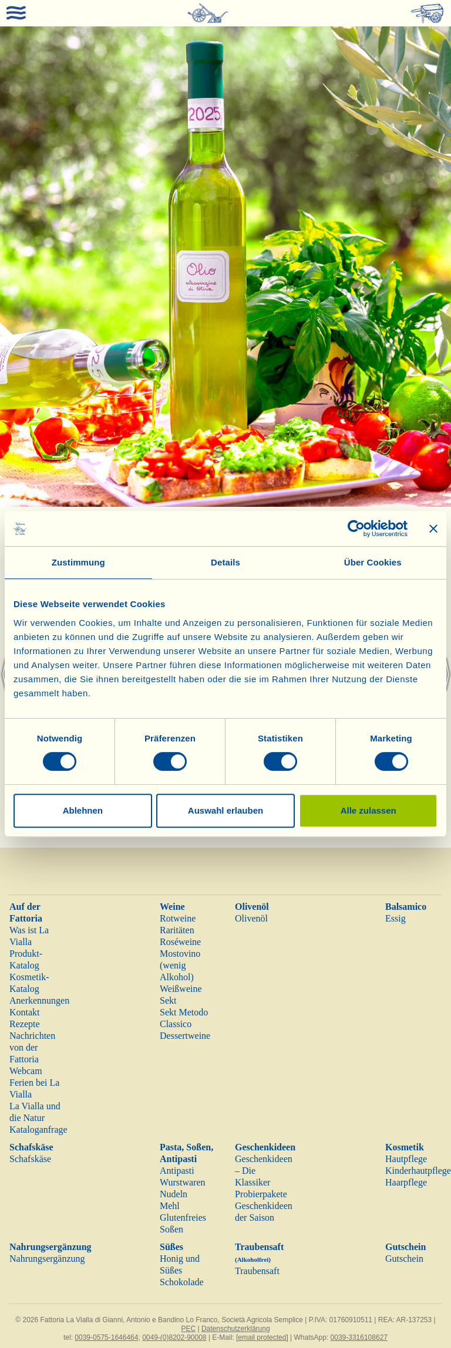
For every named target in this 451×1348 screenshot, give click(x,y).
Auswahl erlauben (225, 810)
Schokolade (182, 1282)
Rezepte (24, 1024)
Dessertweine (185, 1036)
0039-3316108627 (359, 1337)
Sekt (168, 1000)
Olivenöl (252, 907)
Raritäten (177, 930)
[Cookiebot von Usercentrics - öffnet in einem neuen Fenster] (356, 528)
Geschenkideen (265, 1147)
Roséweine (180, 942)
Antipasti (177, 1171)
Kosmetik (404, 1147)
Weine (172, 907)
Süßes (171, 1247)
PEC (188, 1329)
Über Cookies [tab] (373, 562)
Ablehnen (83, 810)
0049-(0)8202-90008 (174, 1337)
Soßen (171, 1229)
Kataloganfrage (38, 1129)
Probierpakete (261, 1194)
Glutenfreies (183, 1217)
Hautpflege (406, 1159)
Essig (395, 918)
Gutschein (405, 1247)
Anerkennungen (39, 1000)
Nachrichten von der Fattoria (32, 1047)
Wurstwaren (183, 1182)
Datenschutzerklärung (235, 1329)
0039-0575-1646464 (106, 1337)
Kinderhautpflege (418, 1171)
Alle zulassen (368, 810)
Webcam (25, 1071)
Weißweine (181, 989)
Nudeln (173, 1194)
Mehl (170, 1206)
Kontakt (24, 1012)
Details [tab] (225, 562)
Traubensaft (257, 1271)
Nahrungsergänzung (50, 1247)
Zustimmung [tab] (78, 562)
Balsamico (405, 907)
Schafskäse (31, 1147)
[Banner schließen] (433, 528)
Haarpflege (406, 1182)
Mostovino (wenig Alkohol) (180, 965)
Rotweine (178, 918)
